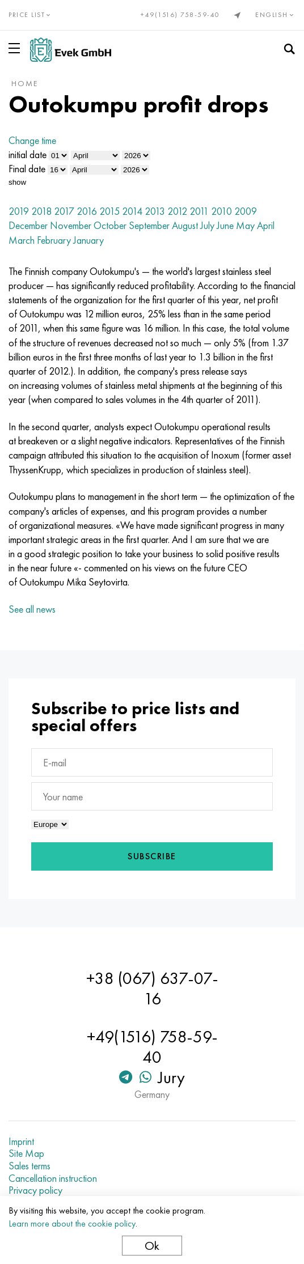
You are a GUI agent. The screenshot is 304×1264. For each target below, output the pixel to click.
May (245, 225)
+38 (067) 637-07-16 (152, 988)
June (225, 225)
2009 (245, 211)
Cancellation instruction (53, 1178)
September (149, 225)
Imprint (21, 1141)
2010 (221, 211)
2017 (64, 211)
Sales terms (29, 1166)
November (70, 225)
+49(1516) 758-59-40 (180, 14)
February (54, 240)
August (185, 225)
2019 (19, 211)
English (275, 14)
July (207, 225)
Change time (32, 140)
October (110, 225)
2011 (199, 211)
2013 (155, 211)
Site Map (26, 1153)
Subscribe (152, 856)
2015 (109, 211)
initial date (28, 154)
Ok (152, 1245)
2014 (132, 211)
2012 (177, 211)
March (22, 240)
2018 (41, 211)
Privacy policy (35, 1190)
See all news (32, 609)
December (28, 225)
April (266, 225)
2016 (87, 211)
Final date (27, 168)
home (24, 83)
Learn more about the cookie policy (72, 1223)
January (88, 240)
